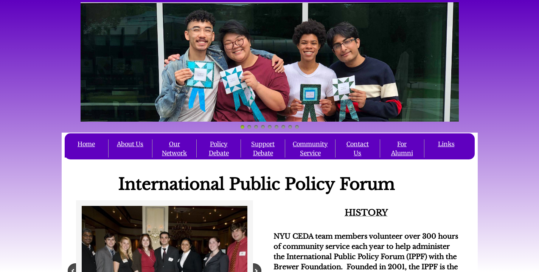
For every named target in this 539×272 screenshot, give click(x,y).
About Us (130, 144)
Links (446, 144)
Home (86, 144)
